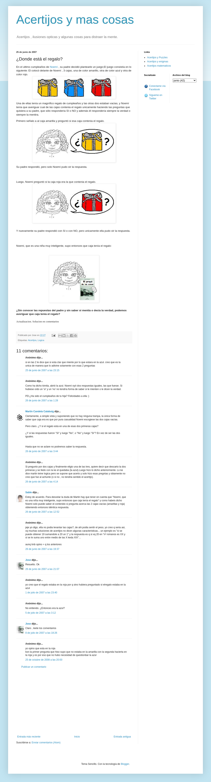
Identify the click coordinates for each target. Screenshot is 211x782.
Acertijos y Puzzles (157, 57)
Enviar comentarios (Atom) (46, 742)
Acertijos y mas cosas (75, 19)
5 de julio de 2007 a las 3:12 (40, 612)
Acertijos (32, 340)
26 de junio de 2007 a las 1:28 (41, 400)
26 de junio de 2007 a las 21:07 (42, 569)
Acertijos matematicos (159, 65)
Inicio (77, 736)
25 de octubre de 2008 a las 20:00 (43, 659)
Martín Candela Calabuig (39, 411)
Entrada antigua (122, 736)
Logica (41, 340)
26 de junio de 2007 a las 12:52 (42, 511)
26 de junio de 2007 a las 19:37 (42, 549)
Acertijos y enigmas (157, 61)
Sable (28, 492)
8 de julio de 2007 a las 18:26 (41, 632)
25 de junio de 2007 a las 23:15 (42, 370)
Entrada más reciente (28, 736)
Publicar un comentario (33, 666)
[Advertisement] (74, 702)
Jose (28, 560)
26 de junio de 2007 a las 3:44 (41, 451)
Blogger (125, 764)
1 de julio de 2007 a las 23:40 (41, 592)
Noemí (54, 66)
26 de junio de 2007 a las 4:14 (41, 481)
